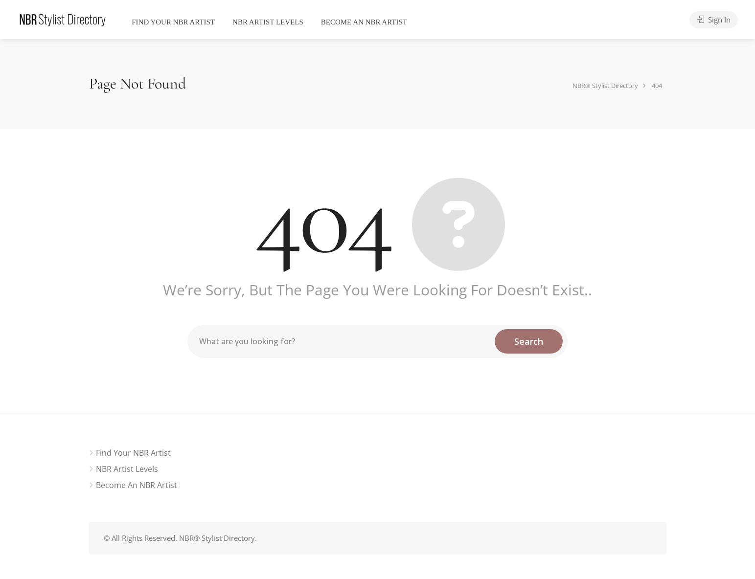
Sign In (714, 19)
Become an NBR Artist (364, 22)
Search (528, 341)
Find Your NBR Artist (173, 22)
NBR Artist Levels (267, 22)
